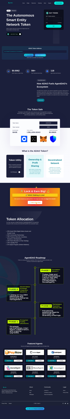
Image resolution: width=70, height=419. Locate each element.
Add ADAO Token (14, 34)
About (45, 3)
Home (23, 3)
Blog (30, 392)
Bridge (28, 3)
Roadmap (40, 3)
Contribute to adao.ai (48, 392)
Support (49, 3)
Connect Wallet (59, 3)
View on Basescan (40, 55)
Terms (64, 390)
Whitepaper (14, 10)
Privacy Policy (65, 392)
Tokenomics (33, 3)
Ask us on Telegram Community (35, 408)
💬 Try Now (18, 360)
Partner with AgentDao (48, 394)
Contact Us (46, 390)
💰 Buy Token (8, 360)
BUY (54, 26)
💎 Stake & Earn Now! (35, 202)
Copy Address (28, 55)
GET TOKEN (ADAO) (50, 16)
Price (47, 22)
